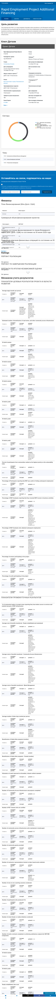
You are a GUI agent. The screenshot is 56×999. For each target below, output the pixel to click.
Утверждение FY (33, 80)
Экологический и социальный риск (12, 90)
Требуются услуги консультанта (11, 95)
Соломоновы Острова (9, 64)
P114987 (6, 102)
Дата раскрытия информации (36, 62)
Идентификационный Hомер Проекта (13, 51)
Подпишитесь (47, 192)
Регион (5, 79)
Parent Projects (7, 100)
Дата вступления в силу (34, 66)
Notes (5, 105)
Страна (5, 62)
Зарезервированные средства (11, 86)
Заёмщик (31, 57)
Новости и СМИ (37, 18)
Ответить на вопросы (49, 993)
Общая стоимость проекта (10, 73)
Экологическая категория (35, 86)
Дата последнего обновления (36, 100)
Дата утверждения (8, 66)
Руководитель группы (9, 56)
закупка (16, 18)
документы (27, 18)
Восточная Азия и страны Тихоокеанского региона (14, 82)
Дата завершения (33, 90)
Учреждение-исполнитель (35, 73)
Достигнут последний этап (35, 95)
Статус (30, 51)
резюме (6, 18)
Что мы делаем (5, 3)
